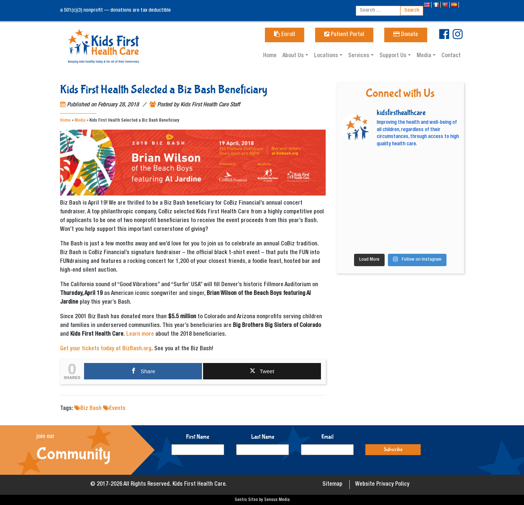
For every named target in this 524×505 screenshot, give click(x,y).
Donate (405, 35)
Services (359, 56)
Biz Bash (91, 409)
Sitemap (332, 485)
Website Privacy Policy (382, 485)
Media (425, 56)
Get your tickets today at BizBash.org (105, 349)
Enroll (284, 35)
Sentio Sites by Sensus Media (262, 500)
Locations (327, 56)
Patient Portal (344, 35)
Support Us (394, 56)
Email (327, 436)
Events (117, 409)
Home (270, 56)
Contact (451, 56)
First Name (197, 436)
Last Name (262, 436)
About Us (293, 56)
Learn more (140, 335)
